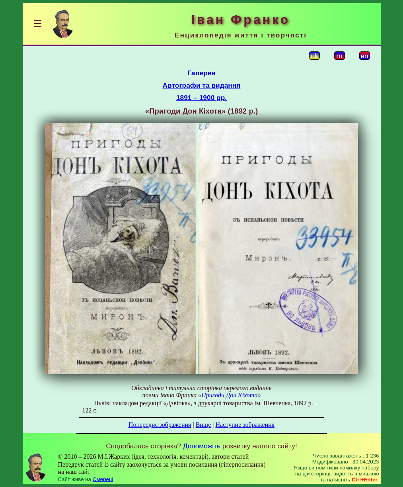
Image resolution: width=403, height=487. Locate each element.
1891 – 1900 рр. (201, 98)
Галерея (202, 73)
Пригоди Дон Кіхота (229, 395)
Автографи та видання (202, 85)
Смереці (103, 479)
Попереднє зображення (159, 424)
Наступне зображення (245, 424)
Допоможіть (201, 446)
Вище (203, 424)
